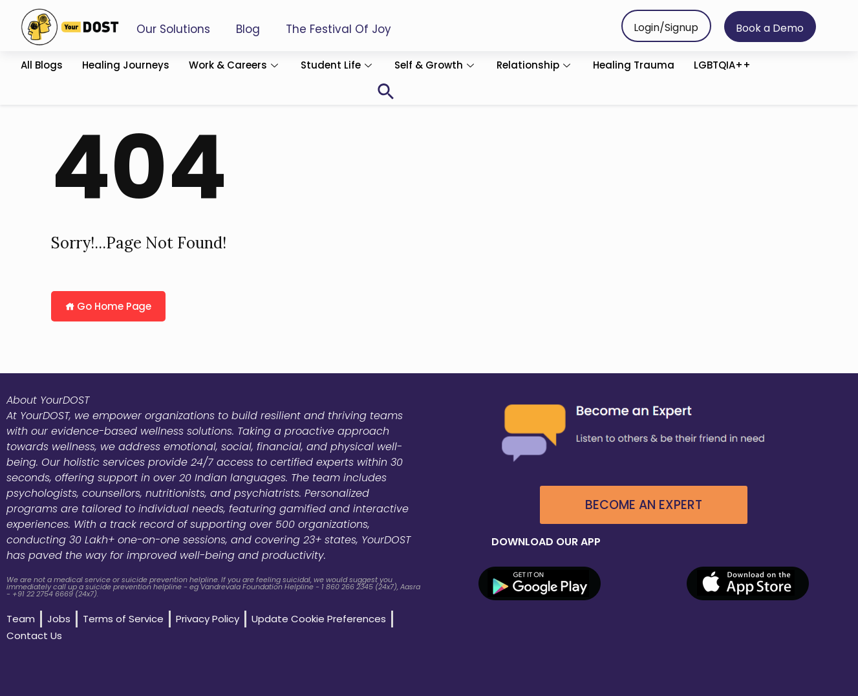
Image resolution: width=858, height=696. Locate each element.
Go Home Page (108, 306)
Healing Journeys (125, 65)
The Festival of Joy (338, 29)
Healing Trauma (633, 65)
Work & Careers (235, 65)
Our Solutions (173, 29)
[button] (386, 91)
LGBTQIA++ (722, 65)
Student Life (338, 65)
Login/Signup (666, 27)
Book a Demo (770, 28)
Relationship (535, 65)
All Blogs (42, 65)
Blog (248, 29)
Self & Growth (435, 65)
